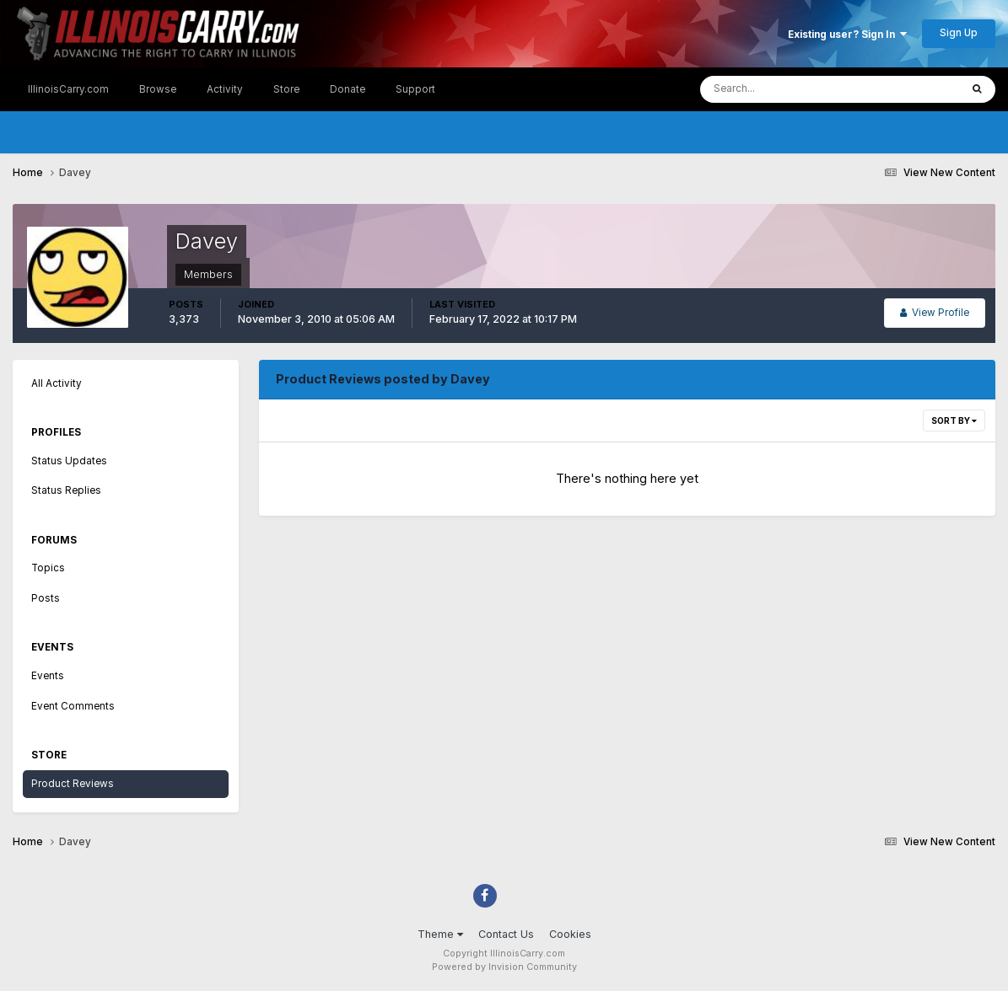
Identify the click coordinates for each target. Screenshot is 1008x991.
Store (286, 89)
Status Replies (66, 490)
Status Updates (69, 461)
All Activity (56, 383)
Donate (347, 89)
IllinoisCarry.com (68, 89)
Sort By (954, 420)
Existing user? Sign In (847, 34)
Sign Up (959, 33)
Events (47, 676)
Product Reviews (72, 784)
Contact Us (506, 934)
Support (415, 89)
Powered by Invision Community (504, 967)
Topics (48, 568)
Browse (157, 89)
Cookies (570, 934)
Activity (225, 89)
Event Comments (73, 706)
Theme (440, 934)
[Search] (779, 89)
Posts (45, 598)
